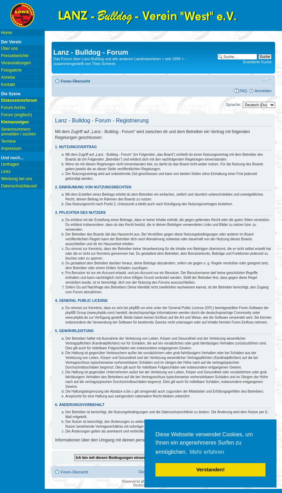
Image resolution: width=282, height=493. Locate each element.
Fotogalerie (11, 70)
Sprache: (233, 104)
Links (6, 171)
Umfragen (10, 164)
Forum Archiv (13, 107)
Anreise (8, 77)
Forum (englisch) (16, 114)
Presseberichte (15, 55)
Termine (8, 141)
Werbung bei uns (16, 178)
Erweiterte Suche (257, 62)
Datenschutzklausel (19, 186)
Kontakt (8, 84)
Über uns (9, 48)
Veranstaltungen (16, 63)
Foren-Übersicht (75, 81)
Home (6, 32)
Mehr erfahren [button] (206, 452)
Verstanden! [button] (210, 469)
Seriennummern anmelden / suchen (18, 131)
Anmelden (263, 91)
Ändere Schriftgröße (267, 80)
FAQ (243, 91)
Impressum (11, 148)
